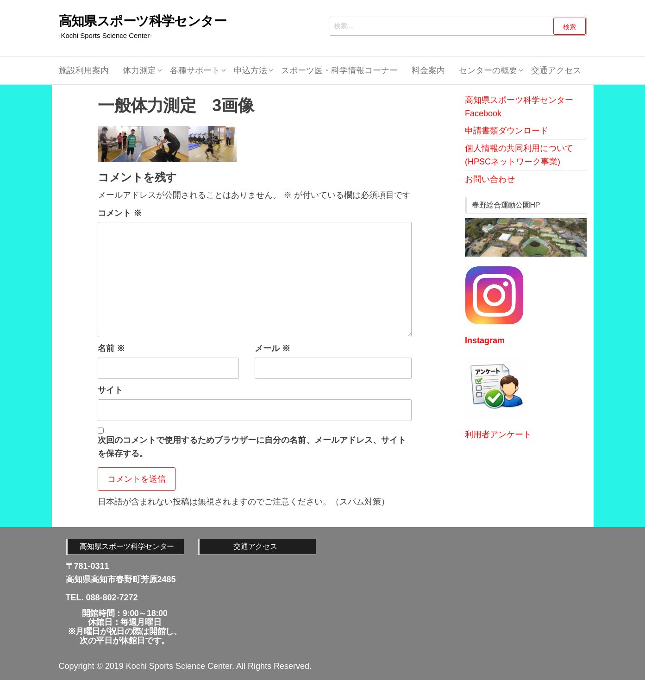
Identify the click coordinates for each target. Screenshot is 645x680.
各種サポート (195, 70)
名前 (111, 348)
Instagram (485, 340)
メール (272, 348)
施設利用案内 (84, 70)
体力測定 (139, 70)
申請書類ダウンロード (506, 130)
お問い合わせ (490, 179)
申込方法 (250, 70)
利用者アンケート (498, 434)
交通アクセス (556, 70)
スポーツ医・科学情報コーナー (339, 70)
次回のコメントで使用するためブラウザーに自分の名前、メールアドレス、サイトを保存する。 (252, 446)
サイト (110, 390)
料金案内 (428, 70)
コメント (120, 213)
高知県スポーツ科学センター (143, 21)
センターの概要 (488, 70)
